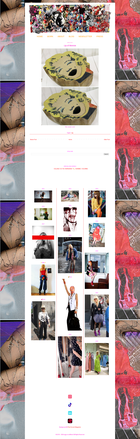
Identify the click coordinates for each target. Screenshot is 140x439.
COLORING (85, 168)
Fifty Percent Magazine (74, 427)
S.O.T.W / (62, 168)
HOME (40, 36)
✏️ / (74, 168)
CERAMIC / (78, 168)
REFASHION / (69, 168)
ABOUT (61, 36)
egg (72, 132)
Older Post (107, 139)
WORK (50, 36)
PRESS (99, 36)
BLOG (71, 36)
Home (70, 139)
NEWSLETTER (85, 36)
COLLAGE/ (57, 168)
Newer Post (33, 139)
